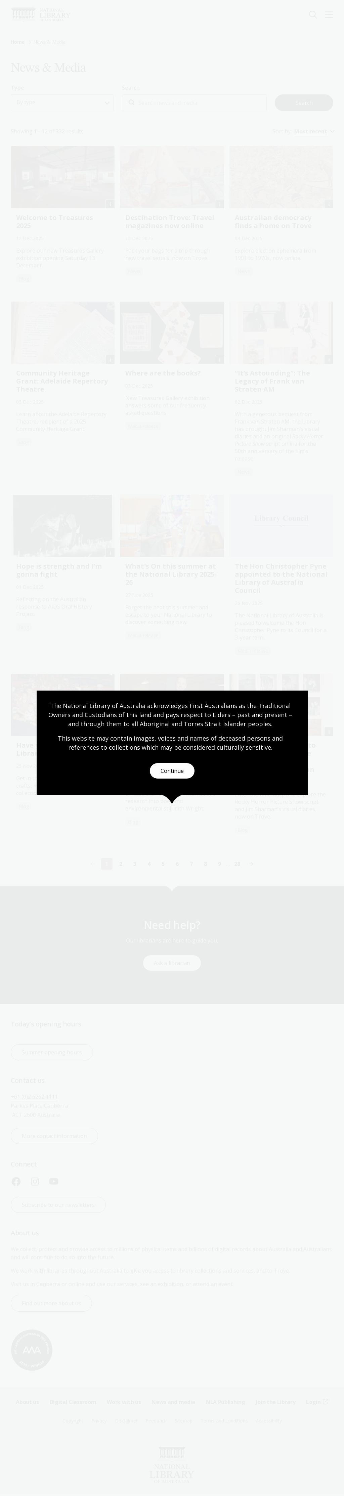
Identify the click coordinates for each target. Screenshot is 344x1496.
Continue (172, 771)
